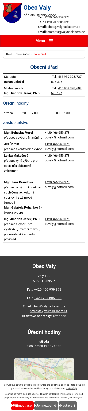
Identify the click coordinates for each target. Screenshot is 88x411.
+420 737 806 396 (57, 22)
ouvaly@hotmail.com (59, 137)
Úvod (9, 54)
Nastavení (67, 405)
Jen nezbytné (46, 405)
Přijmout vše (22, 405)
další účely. (71, 388)
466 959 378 (66, 77)
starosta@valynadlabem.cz (66, 32)
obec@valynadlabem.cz (63, 27)
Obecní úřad (22, 54)
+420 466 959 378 (57, 17)
